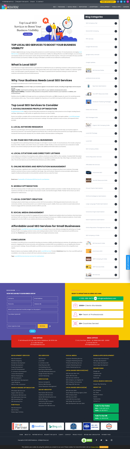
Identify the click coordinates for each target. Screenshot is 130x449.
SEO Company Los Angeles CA (74, 382)
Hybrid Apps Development (100, 367)
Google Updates (90, 63)
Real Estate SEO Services (46, 394)
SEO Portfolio (15, 412)
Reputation (83, 7)
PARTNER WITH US (8, 1)
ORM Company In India (100, 260)
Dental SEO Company (92, 32)
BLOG (32, 1)
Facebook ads (97, 375)
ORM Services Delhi (71, 399)
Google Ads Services (92, 47)
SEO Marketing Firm (16, 403)
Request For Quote (50, 436)
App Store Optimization (99, 87)
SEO (54, 7)
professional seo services (93, 79)
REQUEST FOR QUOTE (22, 1)
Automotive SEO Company (46, 403)
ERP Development (16, 380)
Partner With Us (37, 436)
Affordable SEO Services (93, 165)
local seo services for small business (34, 257)
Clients (95, 398)
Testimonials (96, 401)
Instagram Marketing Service (74, 362)
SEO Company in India (92, 236)
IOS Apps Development (99, 362)
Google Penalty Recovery (46, 375)
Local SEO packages (74, 117)
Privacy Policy (77, 436)
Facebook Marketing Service (74, 360)
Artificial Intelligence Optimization (96, 197)
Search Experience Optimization (95, 220)
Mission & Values (98, 396)
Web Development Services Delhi (75, 405)
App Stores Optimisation (45, 371)
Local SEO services (46, 252)
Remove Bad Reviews (45, 386)
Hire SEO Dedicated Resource (47, 373)
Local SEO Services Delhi (73, 401)
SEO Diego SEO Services (73, 386)
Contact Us (96, 403)
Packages (61, 7)
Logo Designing (15, 384)
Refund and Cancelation (92, 436)
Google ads (96, 373)
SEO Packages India (92, 118)
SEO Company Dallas (92, 150)
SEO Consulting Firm (17, 401)
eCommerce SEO (97, 252)
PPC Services (89, 40)
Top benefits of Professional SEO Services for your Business (33, 180)
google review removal (92, 55)
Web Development (16, 360)
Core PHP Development (18, 371)
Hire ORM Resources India (100, 95)
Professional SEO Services (18, 397)
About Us (28, 436)
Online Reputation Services (94, 157)
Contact (68, 436)
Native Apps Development (100, 365)
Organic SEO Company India (101, 126)
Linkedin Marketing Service (73, 367)
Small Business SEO (44, 367)
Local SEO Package (91, 134)
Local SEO (89, 142)
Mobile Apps (116, 7)
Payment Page (106, 436)
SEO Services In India (99, 244)
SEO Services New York (72, 375)
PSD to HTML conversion (18, 386)
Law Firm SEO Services (45, 405)
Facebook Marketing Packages (102, 102)
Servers (126, 7)
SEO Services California (72, 379)
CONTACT (40, 1)
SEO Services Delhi (71, 392)
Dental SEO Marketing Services (47, 399)
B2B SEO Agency (43, 401)
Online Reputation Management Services (98, 228)
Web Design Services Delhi (73, 403)
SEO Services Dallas (98, 71)
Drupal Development (17, 369)
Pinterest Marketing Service (74, 365)
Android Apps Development (101, 360)
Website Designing (16, 362)
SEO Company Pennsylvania (74, 384)
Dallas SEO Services (91, 110)
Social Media (72, 7)
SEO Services (96, 275)
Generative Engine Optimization (95, 212)
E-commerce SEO (44, 365)
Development (105, 7)
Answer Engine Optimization (94, 189)
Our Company (97, 392)
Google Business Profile (17, 112)
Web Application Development (19, 382)
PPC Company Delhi (71, 396)
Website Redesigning (17, 377)
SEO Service (42, 360)
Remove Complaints (44, 384)
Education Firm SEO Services (47, 407)
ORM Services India (98, 268)
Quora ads (96, 379)
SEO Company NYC (91, 24)
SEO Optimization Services (18, 399)
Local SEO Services (20, 257)
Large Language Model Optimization (97, 205)
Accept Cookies (104, 447)
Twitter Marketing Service (73, 369)
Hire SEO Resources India (100, 181)
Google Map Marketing (99, 386)
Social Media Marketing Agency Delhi (76, 394)
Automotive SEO (97, 173)
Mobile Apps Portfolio (17, 414)
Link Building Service (44, 369)
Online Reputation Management (47, 388)
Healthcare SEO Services (46, 396)
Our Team (96, 394)
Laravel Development (17, 375)
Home (21, 436)
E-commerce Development (19, 373)
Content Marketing (44, 377)
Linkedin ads (96, 377)
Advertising (93, 7)
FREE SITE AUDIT (108, 2)
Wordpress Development (18, 365)
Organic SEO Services (17, 394)
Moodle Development (17, 367)
